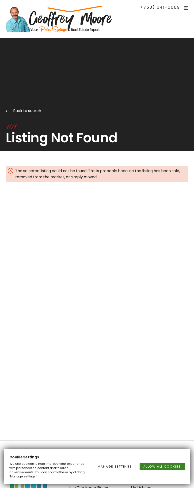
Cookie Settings (24, 457)
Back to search (23, 110)
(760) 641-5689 (160, 7)
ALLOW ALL (162, 466)
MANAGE (115, 466)
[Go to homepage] (63, 19)
